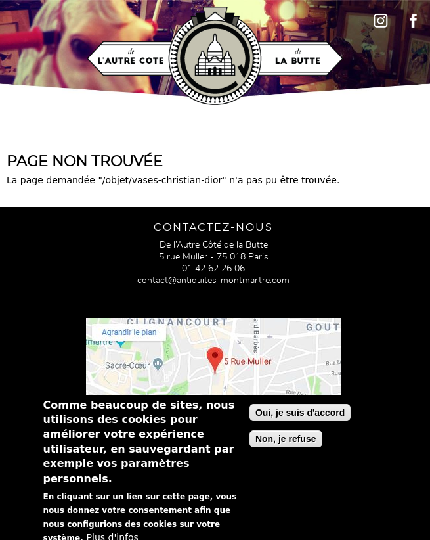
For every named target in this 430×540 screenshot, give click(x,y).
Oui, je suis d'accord (300, 418)
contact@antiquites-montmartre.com (213, 280)
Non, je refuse (285, 444)
